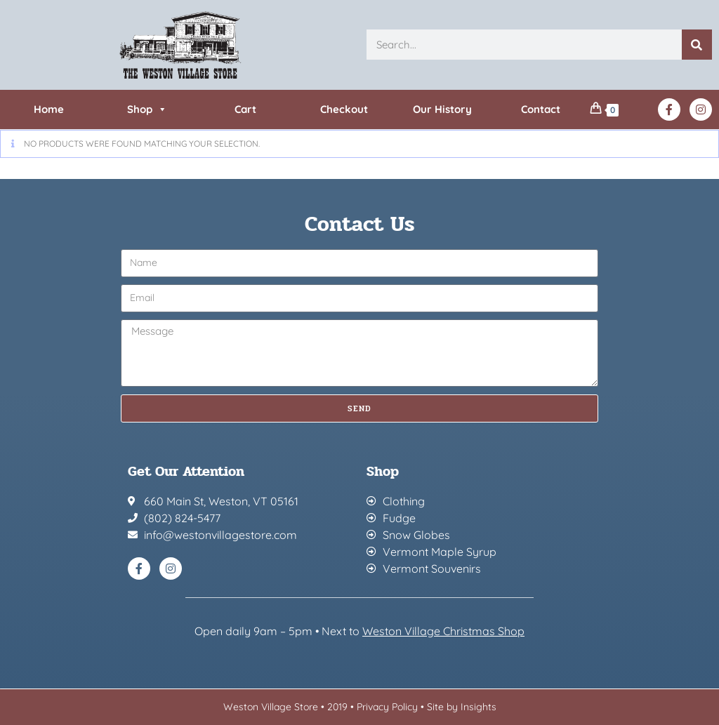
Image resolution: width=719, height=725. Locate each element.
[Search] (697, 44)
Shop (147, 109)
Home (49, 109)
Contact (540, 109)
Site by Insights (461, 706)
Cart (245, 109)
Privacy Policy (387, 706)
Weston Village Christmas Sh (436, 631)
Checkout (344, 109)
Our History (442, 109)
